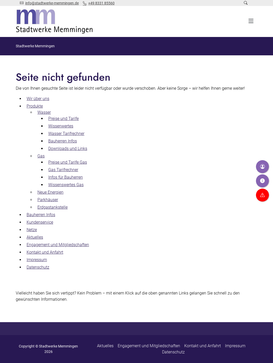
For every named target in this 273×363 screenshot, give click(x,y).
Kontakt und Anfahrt (202, 345)
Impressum (235, 345)
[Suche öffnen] (245, 3)
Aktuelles (105, 345)
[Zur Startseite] (55, 21)
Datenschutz (173, 352)
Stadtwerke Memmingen (35, 46)
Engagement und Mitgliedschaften (149, 345)
